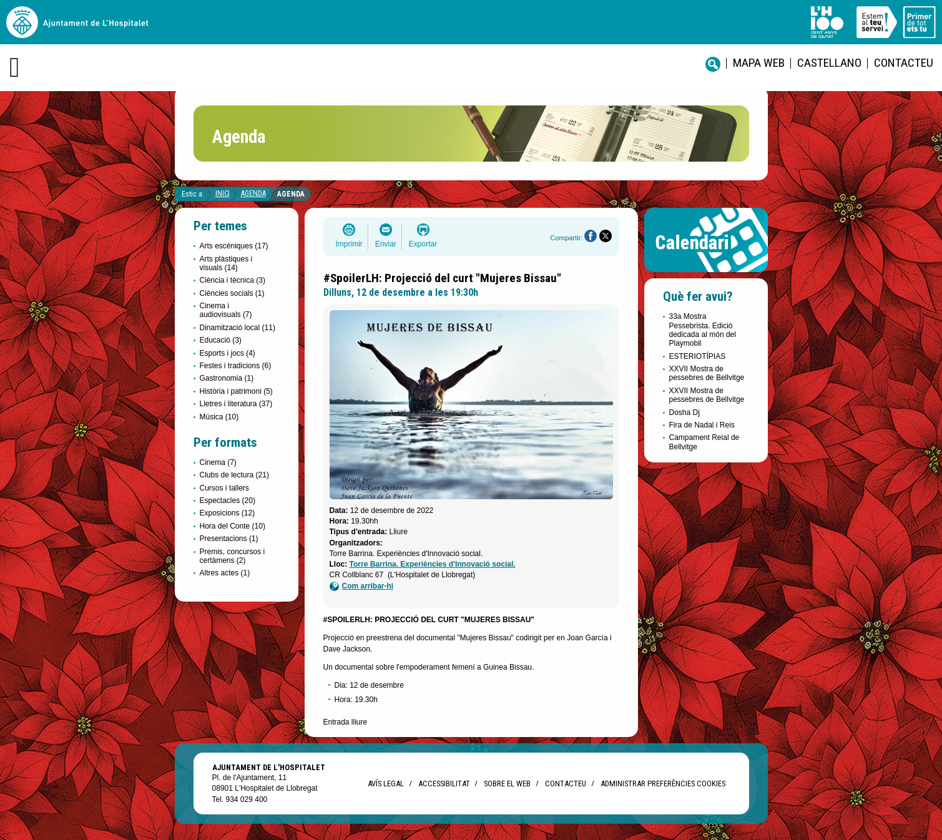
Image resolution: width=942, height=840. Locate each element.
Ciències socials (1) (232, 293)
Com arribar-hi (362, 586)
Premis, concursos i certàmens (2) (232, 556)
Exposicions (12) (227, 513)
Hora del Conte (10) (232, 526)
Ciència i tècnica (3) (232, 280)
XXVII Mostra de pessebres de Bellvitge (707, 373)
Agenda (253, 193)
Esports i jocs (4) (227, 353)
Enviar (385, 244)
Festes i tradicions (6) (236, 365)
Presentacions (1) (229, 538)
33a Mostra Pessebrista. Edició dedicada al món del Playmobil (702, 330)
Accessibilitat (443, 783)
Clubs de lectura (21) (234, 475)
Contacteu (903, 63)
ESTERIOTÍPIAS (697, 356)
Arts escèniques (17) (234, 246)
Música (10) (219, 417)
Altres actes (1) (225, 573)
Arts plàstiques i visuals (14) (226, 263)
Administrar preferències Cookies (663, 783)
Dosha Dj (684, 412)
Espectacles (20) (227, 500)
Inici (222, 193)
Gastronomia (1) (227, 378)
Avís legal (386, 783)
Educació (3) (221, 340)
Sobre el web (507, 783)
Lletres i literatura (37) (236, 403)
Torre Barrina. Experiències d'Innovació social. (433, 564)
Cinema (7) (218, 462)
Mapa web (759, 63)
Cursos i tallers (224, 488)
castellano (829, 63)
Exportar (423, 244)
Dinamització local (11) (237, 327)
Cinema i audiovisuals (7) (226, 310)
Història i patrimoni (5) (236, 391)
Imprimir (349, 244)
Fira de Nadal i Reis (702, 425)
